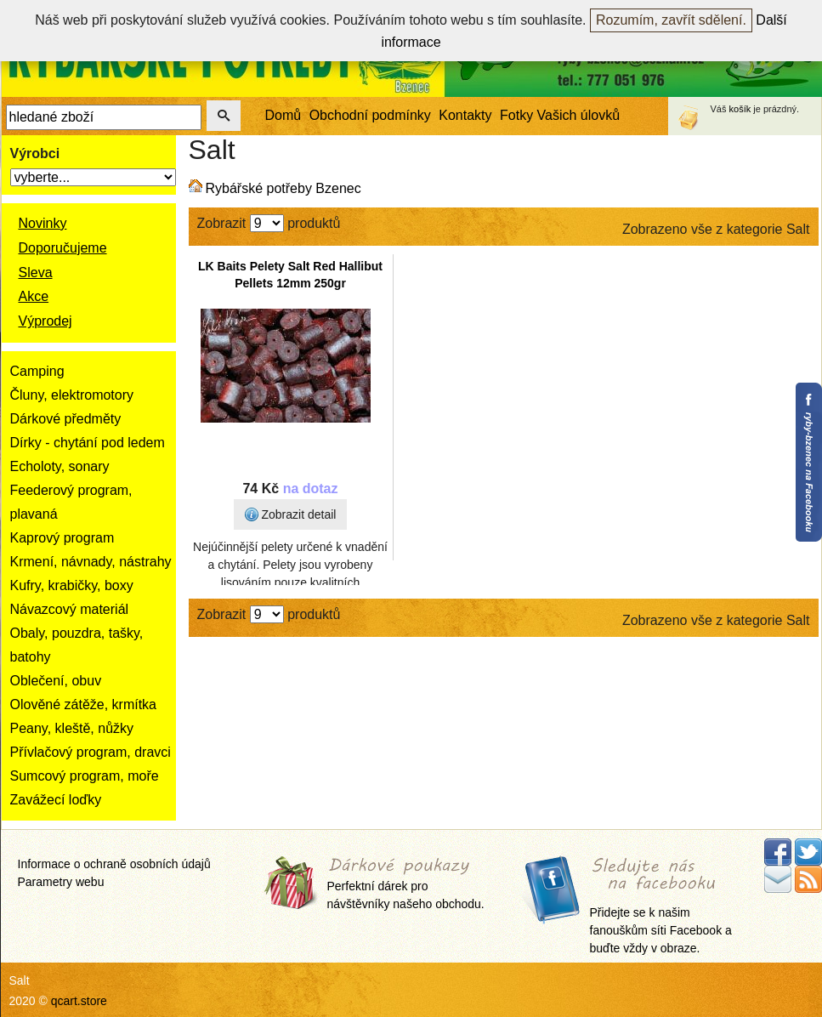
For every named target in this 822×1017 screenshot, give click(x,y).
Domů (283, 115)
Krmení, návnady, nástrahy (91, 561)
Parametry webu (61, 882)
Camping (37, 371)
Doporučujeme (63, 248)
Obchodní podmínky (370, 115)
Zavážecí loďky (56, 800)
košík (740, 109)
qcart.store (79, 1001)
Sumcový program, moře (84, 776)
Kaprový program (62, 538)
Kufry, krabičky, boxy (71, 585)
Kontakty (465, 115)
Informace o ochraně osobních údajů (114, 864)
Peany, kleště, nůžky (72, 728)
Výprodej (45, 321)
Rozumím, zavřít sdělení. (671, 20)
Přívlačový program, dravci (90, 752)
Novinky (43, 223)
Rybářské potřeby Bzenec (283, 188)
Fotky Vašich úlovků (560, 115)
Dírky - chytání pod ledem (87, 442)
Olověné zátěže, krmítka (83, 704)
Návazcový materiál (69, 609)
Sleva (36, 272)
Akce (34, 296)
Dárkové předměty (66, 419)
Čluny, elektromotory (72, 395)
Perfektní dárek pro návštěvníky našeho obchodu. (406, 885)
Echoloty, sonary (60, 466)
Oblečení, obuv (56, 680)
